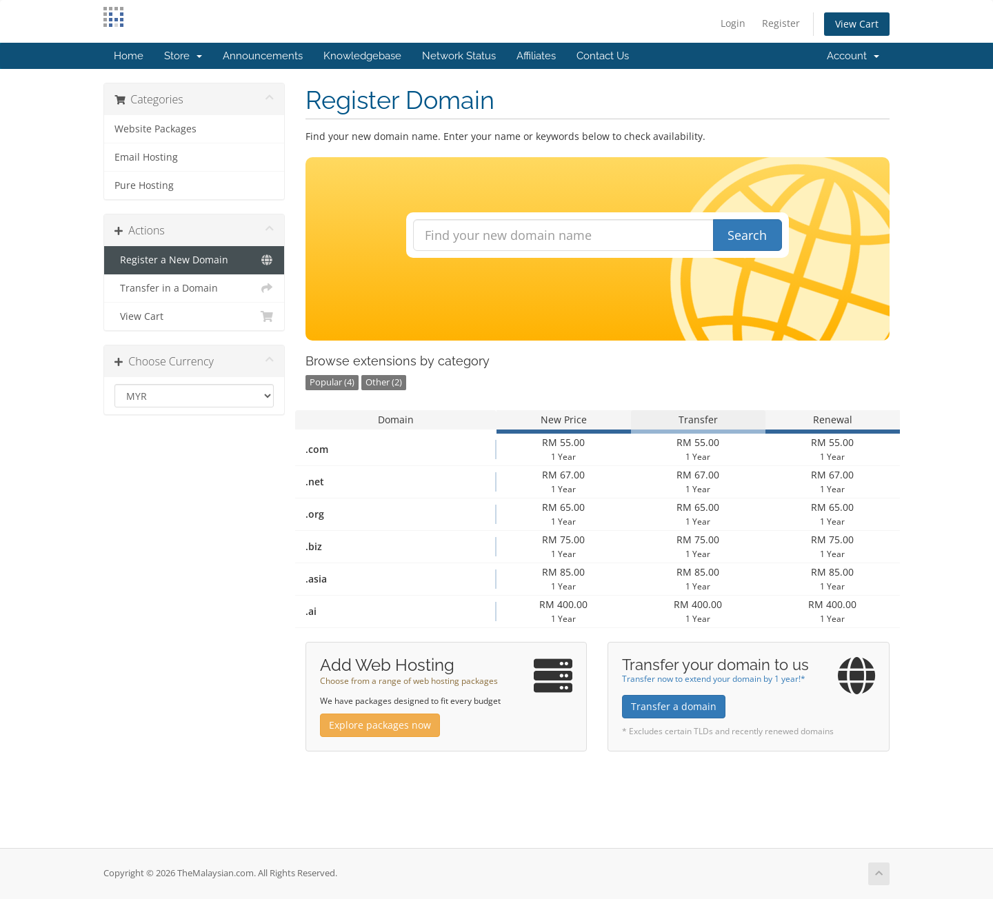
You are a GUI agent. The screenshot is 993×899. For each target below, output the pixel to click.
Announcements (263, 56)
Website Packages (155, 129)
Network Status (459, 56)
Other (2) (383, 382)
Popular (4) (332, 382)
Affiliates (536, 56)
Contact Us (602, 56)
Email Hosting (146, 157)
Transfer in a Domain (194, 288)
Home (128, 56)
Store (183, 56)
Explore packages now (380, 724)
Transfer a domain (673, 706)
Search (747, 235)
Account (853, 56)
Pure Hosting (144, 185)
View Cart (857, 23)
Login (733, 23)
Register (781, 23)
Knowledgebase (362, 56)
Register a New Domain (194, 260)
